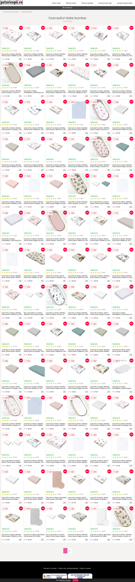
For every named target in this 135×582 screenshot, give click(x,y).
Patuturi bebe (71, 3)
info (20, 59)
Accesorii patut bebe (124, 3)
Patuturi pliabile (87, 3)
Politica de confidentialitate (68, 568)
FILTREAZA (67, 7)
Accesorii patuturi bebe (11, 12)
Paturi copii (56, 3)
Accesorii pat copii (105, 3)
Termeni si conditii (50, 568)
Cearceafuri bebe (26, 12)
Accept (75, 580)
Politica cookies (85, 568)
